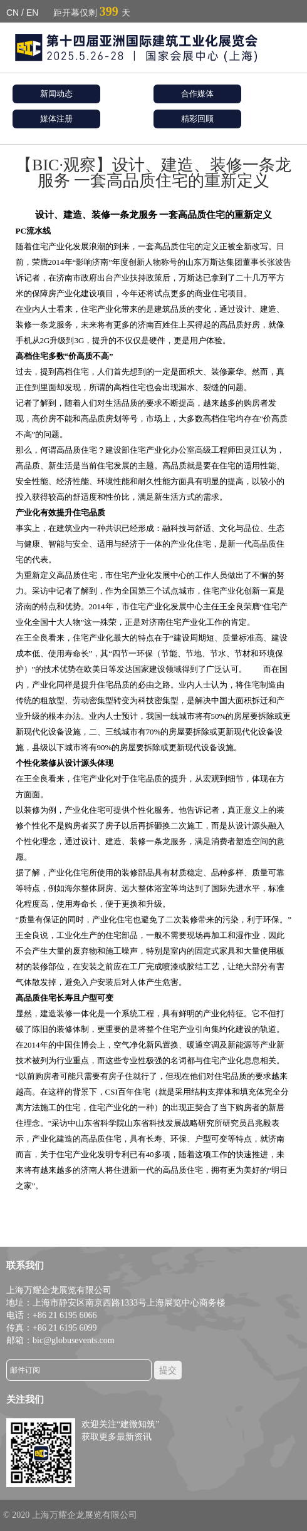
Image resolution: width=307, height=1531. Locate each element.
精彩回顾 (197, 118)
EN (32, 13)
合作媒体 (197, 93)
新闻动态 (56, 93)
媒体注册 (56, 118)
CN (12, 13)
